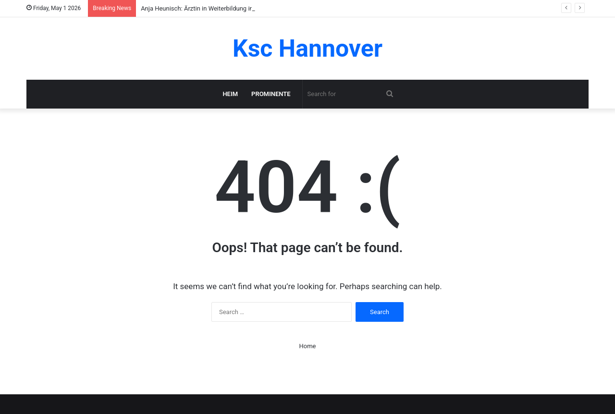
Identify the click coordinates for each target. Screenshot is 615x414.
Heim (230, 93)
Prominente (271, 93)
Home (307, 346)
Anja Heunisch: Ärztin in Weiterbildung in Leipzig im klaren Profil (229, 8)
